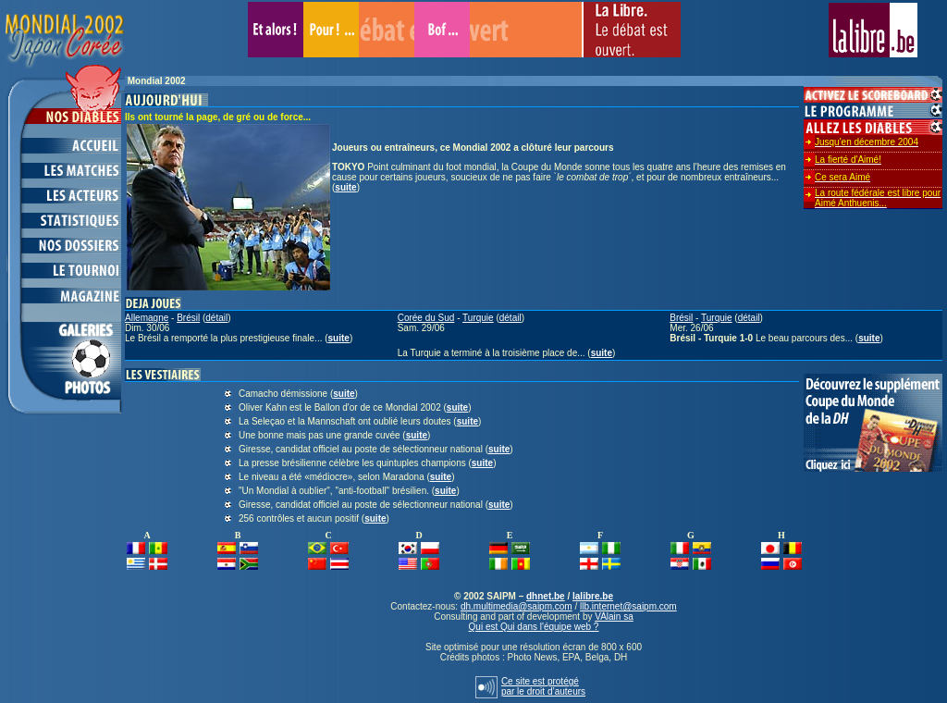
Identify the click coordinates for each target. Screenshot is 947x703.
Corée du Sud (426, 318)
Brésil (188, 318)
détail (216, 318)
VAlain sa (614, 616)
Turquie (478, 318)
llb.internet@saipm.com (628, 606)
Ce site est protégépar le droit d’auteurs (543, 686)
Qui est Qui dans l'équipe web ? (534, 627)
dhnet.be (545, 596)
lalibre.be (592, 596)
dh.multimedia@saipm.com (516, 606)
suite (345, 187)
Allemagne (146, 318)
